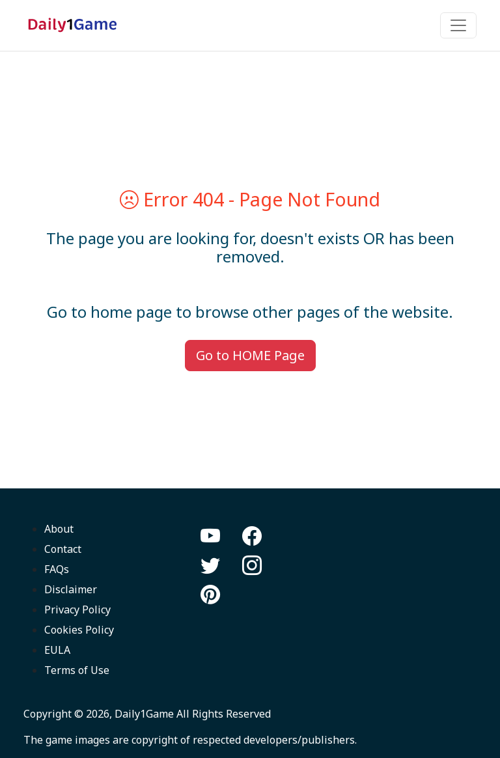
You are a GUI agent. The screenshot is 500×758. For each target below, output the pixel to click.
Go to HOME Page (250, 355)
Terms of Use (76, 670)
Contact (62, 549)
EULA (57, 650)
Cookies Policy (79, 630)
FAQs (56, 569)
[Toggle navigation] (458, 25)
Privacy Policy (77, 609)
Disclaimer (70, 589)
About (59, 529)
